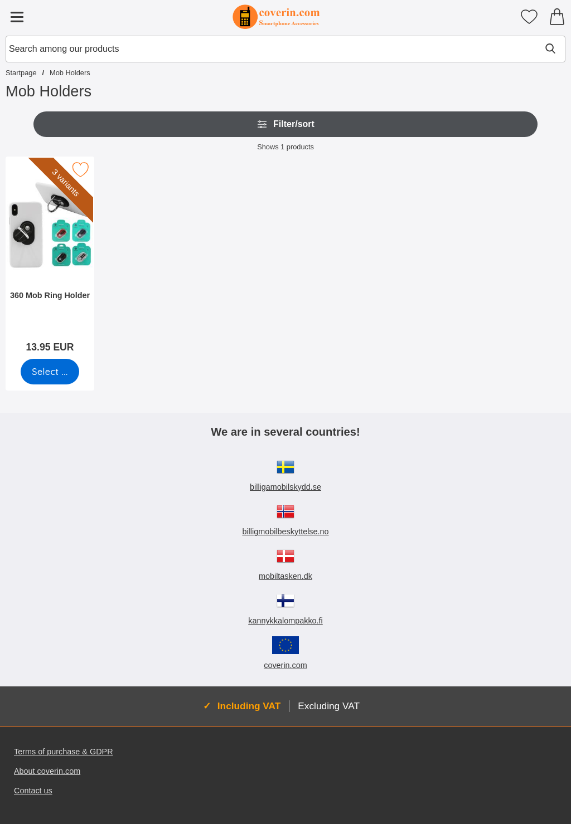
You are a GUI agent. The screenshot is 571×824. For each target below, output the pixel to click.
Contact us (33, 790)
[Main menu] (16, 16)
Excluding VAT (329, 705)
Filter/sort (285, 124)
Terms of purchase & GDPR (63, 751)
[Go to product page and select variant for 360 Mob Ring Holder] (50, 371)
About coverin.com (47, 771)
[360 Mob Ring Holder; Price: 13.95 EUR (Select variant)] (50, 258)
